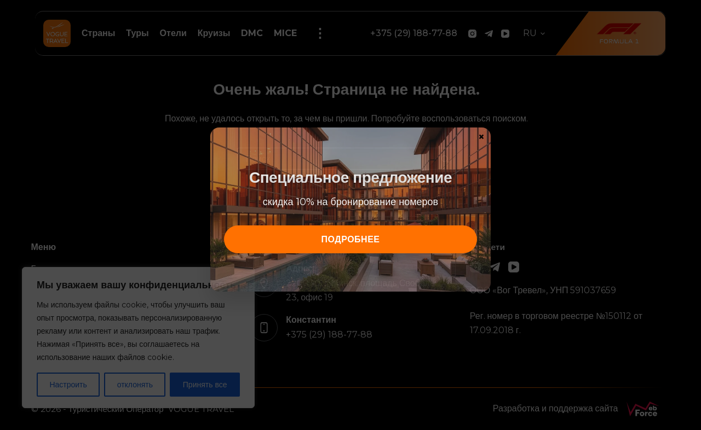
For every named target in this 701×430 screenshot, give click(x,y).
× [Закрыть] (481, 136)
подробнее (350, 239)
